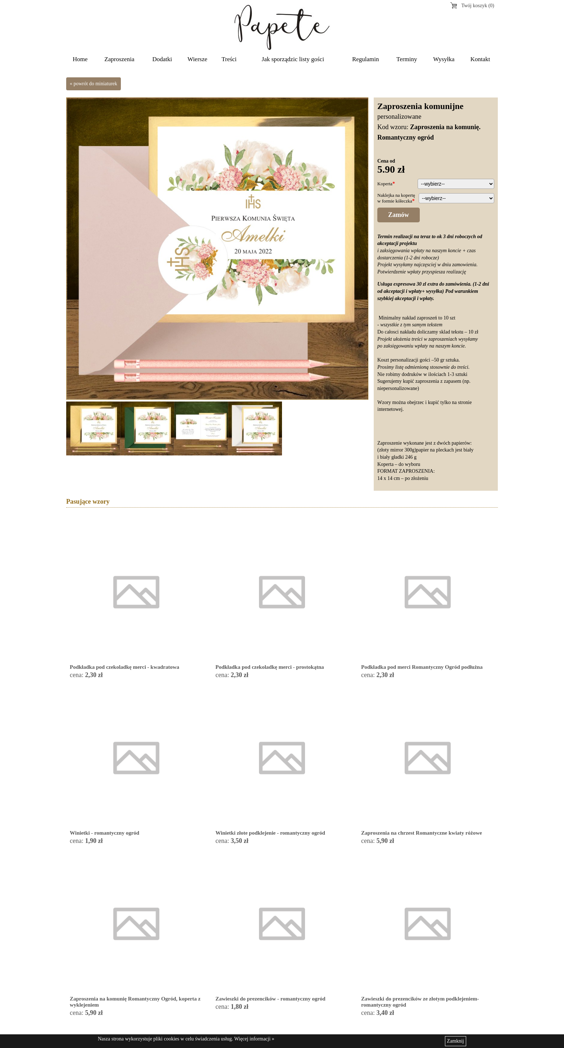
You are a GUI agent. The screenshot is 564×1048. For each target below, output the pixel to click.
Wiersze (197, 59)
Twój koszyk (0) (477, 5)
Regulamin (365, 59)
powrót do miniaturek (95, 83)
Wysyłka (443, 59)
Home (80, 59)
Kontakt (480, 59)
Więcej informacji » (254, 1039)
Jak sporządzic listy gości (293, 59)
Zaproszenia (119, 59)
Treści (229, 59)
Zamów (398, 214)
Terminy (406, 59)
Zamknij (455, 1041)
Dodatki (162, 59)
